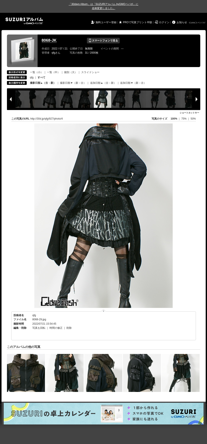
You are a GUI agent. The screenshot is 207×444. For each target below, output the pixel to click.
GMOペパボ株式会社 (197, 23)
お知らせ (182, 22)
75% (184, 118)
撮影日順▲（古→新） (43, 82)
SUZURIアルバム (24, 21)
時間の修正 (56, 327)
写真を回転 (38, 327)
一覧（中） (53, 72)
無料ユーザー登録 (106, 22)
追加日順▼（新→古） (133, 82)
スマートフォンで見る (103, 40)
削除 (69, 327)
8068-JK (49, 40)
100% (174, 118)
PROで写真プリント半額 (137, 22)
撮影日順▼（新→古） (73, 82)
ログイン (164, 22)
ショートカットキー (189, 113)
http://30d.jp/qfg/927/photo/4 (46, 118)
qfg (32, 77)
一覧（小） (36, 72)
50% (193, 118)
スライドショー (90, 72)
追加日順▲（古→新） (103, 82)
